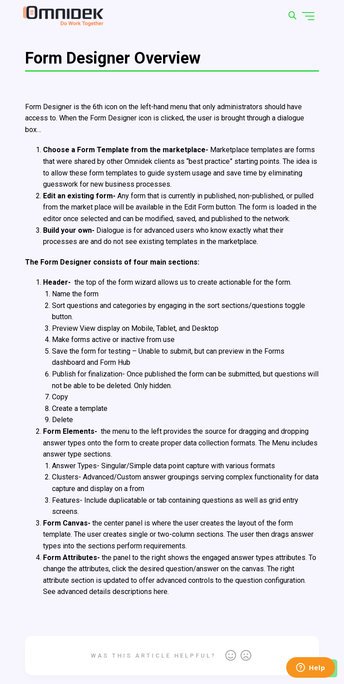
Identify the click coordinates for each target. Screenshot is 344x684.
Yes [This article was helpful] (230, 656)
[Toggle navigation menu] (308, 16)
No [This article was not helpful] (246, 656)
